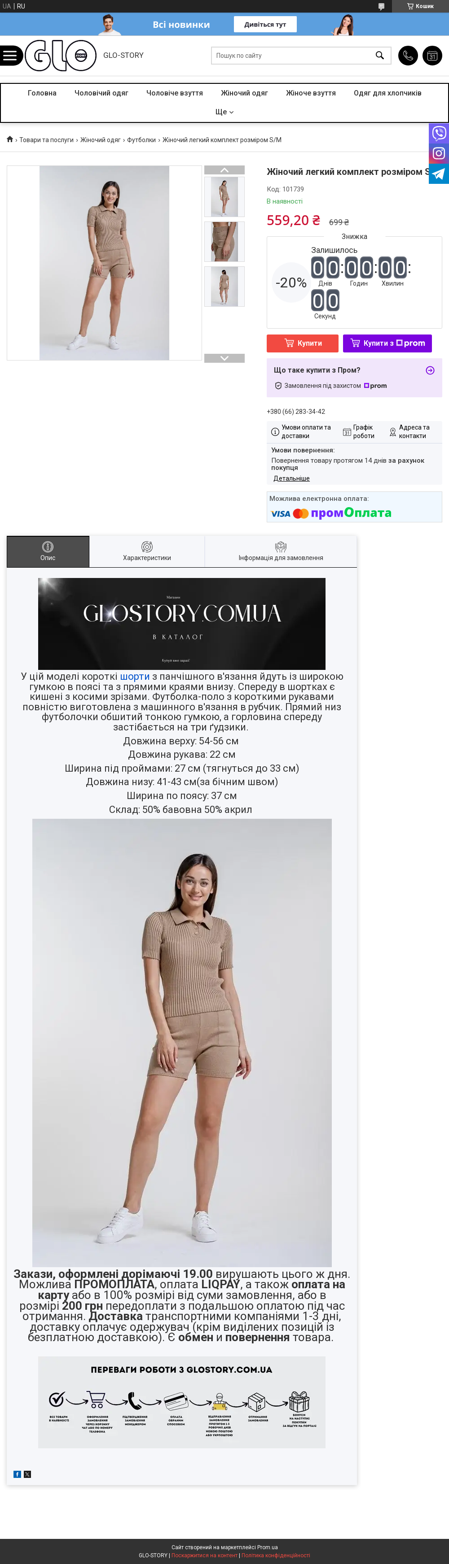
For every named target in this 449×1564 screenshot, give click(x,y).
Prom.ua (267, 1547)
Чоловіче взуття (174, 93)
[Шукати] (380, 56)
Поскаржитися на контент (205, 1555)
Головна (42, 93)
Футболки (141, 139)
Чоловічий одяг (101, 93)
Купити (310, 343)
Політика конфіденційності (276, 1555)
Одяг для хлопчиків (388, 93)
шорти (135, 676)
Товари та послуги (46, 139)
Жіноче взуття (311, 93)
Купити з (394, 343)
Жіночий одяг (244, 93)
